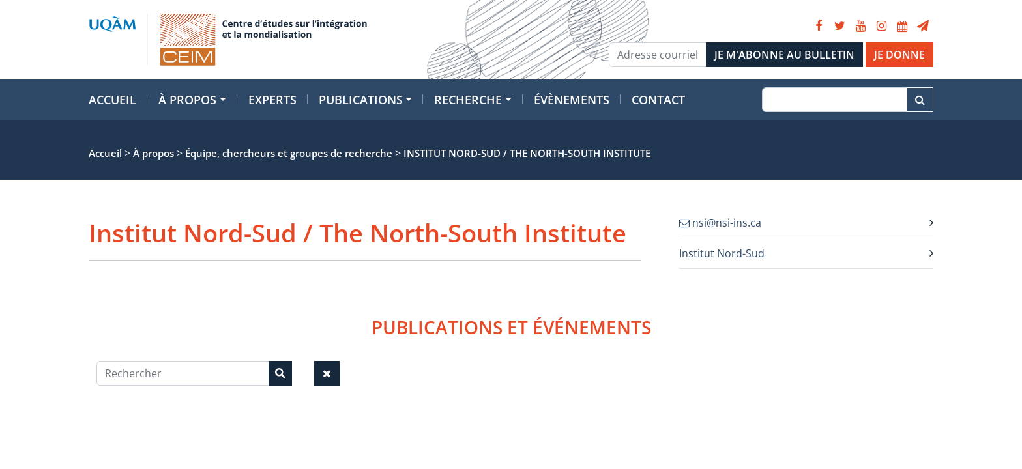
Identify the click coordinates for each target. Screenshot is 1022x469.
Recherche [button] (468, 99)
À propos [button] (187, 99)
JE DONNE (899, 55)
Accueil (112, 99)
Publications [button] (361, 99)
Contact (658, 99)
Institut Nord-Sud (722, 253)
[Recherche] (834, 99)
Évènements (571, 99)
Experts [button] (272, 99)
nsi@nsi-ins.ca (720, 223)
